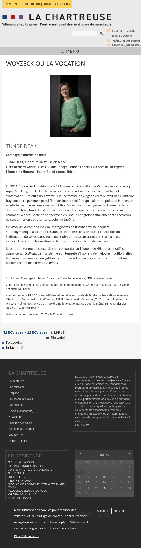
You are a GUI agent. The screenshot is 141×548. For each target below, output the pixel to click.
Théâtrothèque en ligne (126, 40)
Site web (58, 338)
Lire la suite (82, 425)
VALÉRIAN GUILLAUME (22, 494)
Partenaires (15, 404)
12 (104, 477)
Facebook (14, 342)
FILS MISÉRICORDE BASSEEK (26, 466)
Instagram (14, 347)
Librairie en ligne (121, 36)
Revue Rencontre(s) (21, 411)
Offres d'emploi (18, 440)
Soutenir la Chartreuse (22, 428)
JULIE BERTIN (16, 477)
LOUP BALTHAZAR (19, 497)
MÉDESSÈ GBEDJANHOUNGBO (27, 490)
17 (87, 482)
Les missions (16, 386)
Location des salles (20, 423)
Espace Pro (16, 434)
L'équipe (14, 393)
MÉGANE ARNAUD (19, 480)
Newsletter (15, 416)
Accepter (102, 510)
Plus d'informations (26, 536)
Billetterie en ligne (123, 31)
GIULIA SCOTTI (17, 473)
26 (104, 487)
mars (104, 455)
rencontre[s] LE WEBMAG (126, 45)
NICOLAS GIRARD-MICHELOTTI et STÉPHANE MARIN (36, 486)
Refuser (119, 510)
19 (104, 482)
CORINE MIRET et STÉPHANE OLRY (30, 469)
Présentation (16, 381)
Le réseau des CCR (21, 399)
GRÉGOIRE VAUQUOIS (22, 462)
